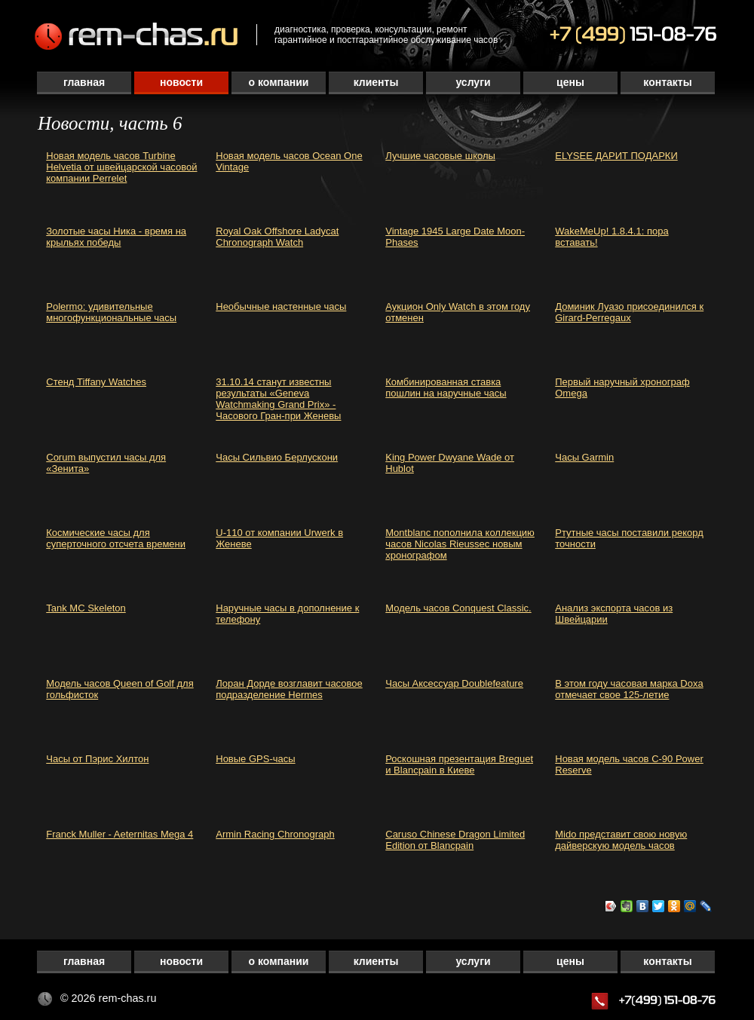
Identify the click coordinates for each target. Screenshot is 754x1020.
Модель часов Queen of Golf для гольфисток (119, 689)
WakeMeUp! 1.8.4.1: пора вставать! (611, 236)
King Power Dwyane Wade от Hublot (449, 463)
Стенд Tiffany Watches (96, 381)
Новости (181, 82)
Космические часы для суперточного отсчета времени (115, 538)
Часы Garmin (584, 457)
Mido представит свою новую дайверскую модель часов (621, 840)
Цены (570, 82)
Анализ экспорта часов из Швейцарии (614, 613)
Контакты (667, 82)
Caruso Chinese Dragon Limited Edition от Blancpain (455, 840)
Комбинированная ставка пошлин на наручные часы (445, 387)
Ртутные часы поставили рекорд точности (629, 538)
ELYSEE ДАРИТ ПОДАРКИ (616, 155)
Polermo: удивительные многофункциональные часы (111, 312)
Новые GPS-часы (255, 758)
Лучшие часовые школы (440, 155)
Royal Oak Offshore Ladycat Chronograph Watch (277, 236)
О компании (279, 82)
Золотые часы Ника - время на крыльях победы (116, 236)
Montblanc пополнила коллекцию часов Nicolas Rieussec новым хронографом (460, 544)
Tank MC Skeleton (86, 608)
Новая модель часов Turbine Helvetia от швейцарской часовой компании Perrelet (121, 167)
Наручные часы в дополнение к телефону (287, 613)
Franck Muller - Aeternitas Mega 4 (119, 834)
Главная (84, 82)
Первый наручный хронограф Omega (622, 387)
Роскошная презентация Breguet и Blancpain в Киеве (459, 764)
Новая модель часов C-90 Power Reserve (629, 764)
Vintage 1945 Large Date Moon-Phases (455, 236)
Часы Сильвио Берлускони (277, 457)
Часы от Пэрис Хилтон (97, 758)
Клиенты (376, 82)
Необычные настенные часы (281, 306)
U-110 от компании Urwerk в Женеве (279, 538)
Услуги (472, 82)
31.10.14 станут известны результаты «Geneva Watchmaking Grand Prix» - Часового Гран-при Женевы (278, 398)
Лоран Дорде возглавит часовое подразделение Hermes (289, 689)
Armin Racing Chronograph (275, 834)
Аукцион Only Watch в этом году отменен (457, 312)
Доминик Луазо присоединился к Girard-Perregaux (629, 312)
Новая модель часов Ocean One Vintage (289, 161)
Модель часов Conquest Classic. (458, 608)
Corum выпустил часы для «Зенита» (106, 463)
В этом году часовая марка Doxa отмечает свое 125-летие (629, 689)
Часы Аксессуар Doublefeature (454, 683)
